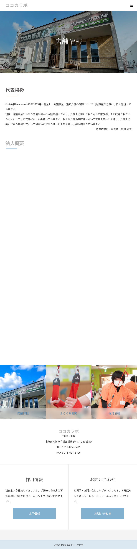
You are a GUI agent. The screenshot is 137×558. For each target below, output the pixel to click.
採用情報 (34, 513)
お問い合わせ (102, 513)
